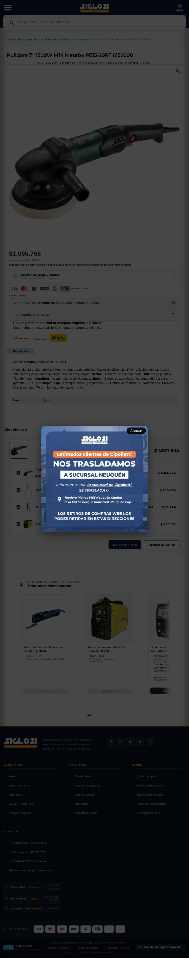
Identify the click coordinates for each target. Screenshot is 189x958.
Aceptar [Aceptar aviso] (136, 431)
